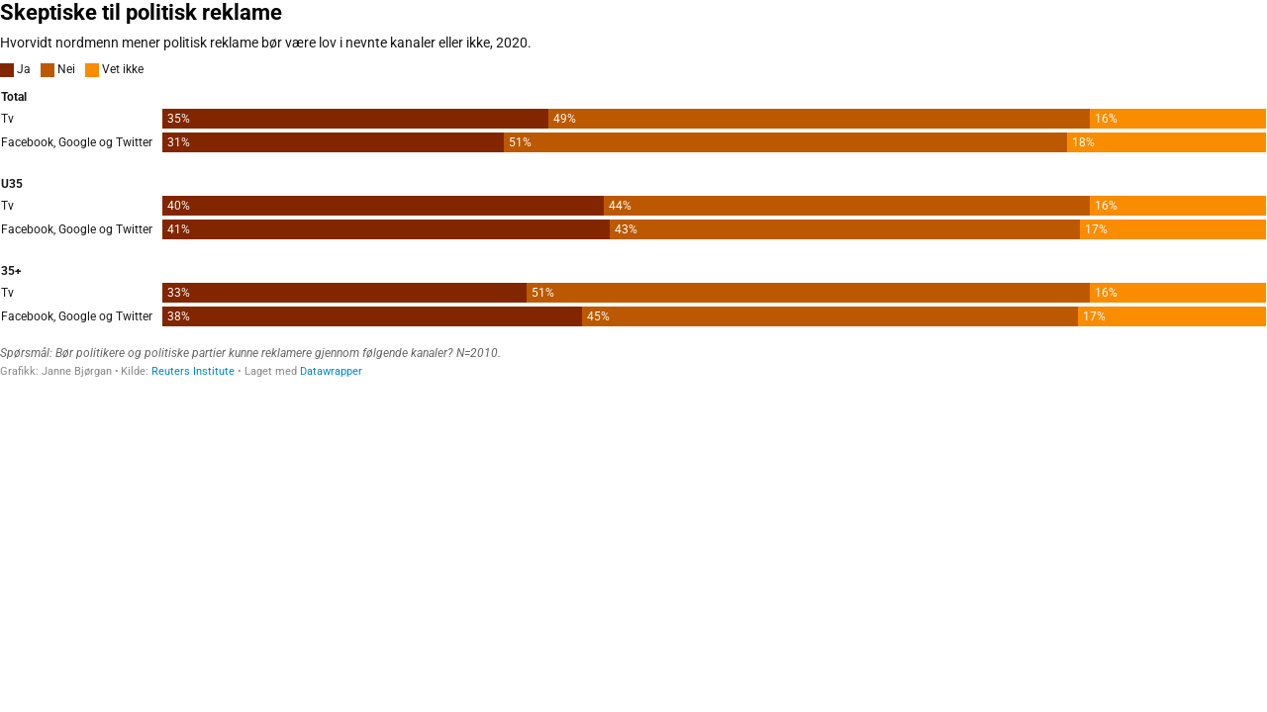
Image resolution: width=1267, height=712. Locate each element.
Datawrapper (331, 371)
